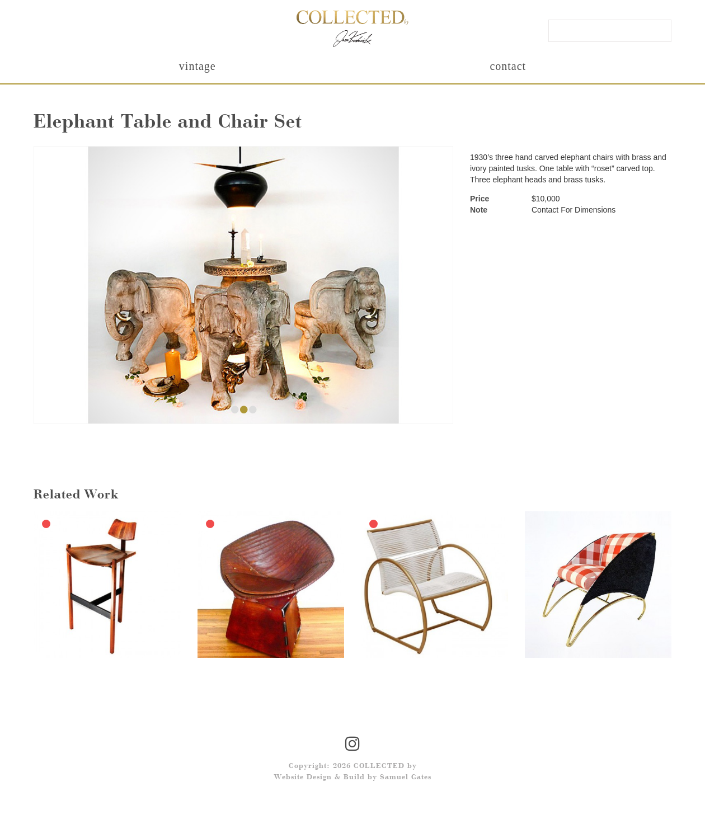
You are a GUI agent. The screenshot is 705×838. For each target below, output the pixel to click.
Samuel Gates (405, 777)
